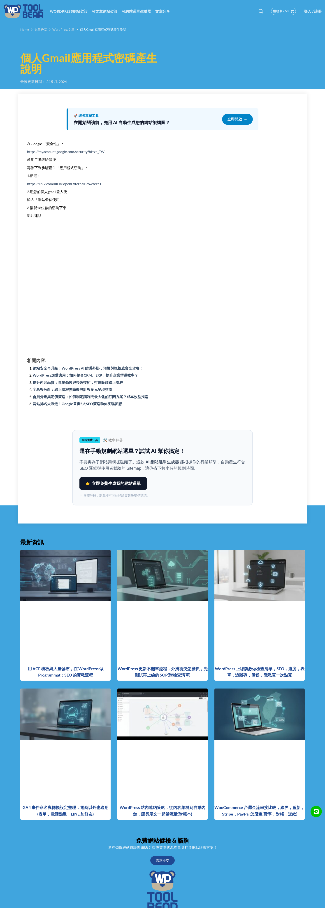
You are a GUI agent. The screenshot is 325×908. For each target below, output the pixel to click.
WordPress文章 (63, 29)
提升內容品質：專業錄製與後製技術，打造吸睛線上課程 (78, 382)
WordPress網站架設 (69, 11)
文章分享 (162, 11)
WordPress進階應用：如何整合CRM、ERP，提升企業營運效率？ (85, 375)
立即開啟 (237, 119)
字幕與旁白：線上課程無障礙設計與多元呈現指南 (72, 389)
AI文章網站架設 (105, 11)
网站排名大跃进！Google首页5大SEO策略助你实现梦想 (77, 403)
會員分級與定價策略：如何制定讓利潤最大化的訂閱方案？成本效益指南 (90, 396)
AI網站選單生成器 (136, 11)
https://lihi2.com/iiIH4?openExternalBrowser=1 (64, 184)
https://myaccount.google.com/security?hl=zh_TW (65, 151)
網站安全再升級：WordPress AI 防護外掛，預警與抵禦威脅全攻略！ (88, 368)
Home (24, 29)
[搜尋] (261, 11)
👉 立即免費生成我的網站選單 (113, 483)
